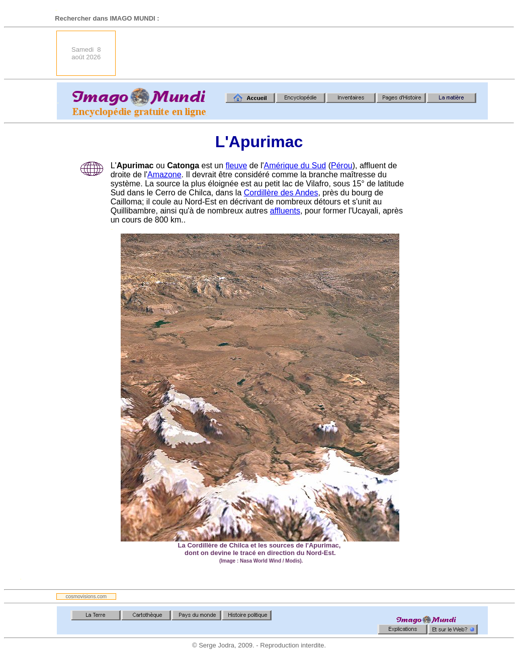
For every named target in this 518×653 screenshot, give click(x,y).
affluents (285, 210)
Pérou (342, 165)
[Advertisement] (305, 53)
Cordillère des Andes (281, 192)
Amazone (164, 174)
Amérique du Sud (295, 165)
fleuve (236, 165)
